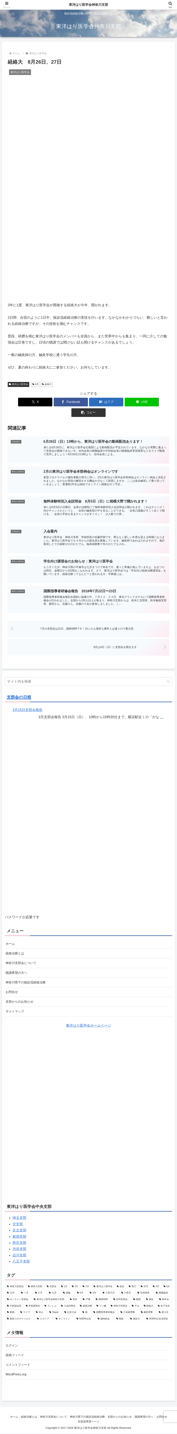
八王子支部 (21, 1260)
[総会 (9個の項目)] (120, 1285)
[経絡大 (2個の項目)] (148, 1304)
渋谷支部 (19, 1247)
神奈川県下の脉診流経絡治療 (28, 978)
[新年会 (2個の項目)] (164, 1298)
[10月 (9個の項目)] (144, 1285)
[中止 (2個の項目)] (135, 1304)
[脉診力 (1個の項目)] (136, 1317)
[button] (143, 402)
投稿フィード (16, 1354)
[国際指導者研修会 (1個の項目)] (105, 1310)
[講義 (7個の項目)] (67, 1291)
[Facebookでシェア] (61, 402)
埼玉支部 (19, 1216)
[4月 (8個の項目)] (156, 1285)
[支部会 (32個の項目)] (51, 1285)
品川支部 (19, 1253)
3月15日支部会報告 (28, 703)
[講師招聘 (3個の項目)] (102, 1298)
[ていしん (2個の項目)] (50, 1304)
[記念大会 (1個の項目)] (71, 1310)
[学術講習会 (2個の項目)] (33, 1304)
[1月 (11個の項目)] (64, 1285)
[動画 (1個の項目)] (11, 1310)
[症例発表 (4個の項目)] (144, 1291)
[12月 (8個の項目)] (12, 1291)
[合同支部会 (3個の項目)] (121, 1298)
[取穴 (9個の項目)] (132, 1285)
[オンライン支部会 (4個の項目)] (18, 1298)
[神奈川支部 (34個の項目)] (35, 1285)
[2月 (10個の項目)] (86, 1285)
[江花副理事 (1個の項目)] (128, 1310)
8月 (35, 384)
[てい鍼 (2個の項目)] (101, 1304)
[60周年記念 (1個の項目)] (85, 1317)
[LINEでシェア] (116, 402)
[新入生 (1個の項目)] (164, 1310)
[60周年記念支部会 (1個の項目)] (158, 1317)
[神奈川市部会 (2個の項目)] (119, 1304)
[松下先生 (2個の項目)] (164, 1304)
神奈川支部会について (23, 958)
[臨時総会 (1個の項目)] (105, 1317)
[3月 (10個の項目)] (75, 1285)
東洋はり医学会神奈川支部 (88, 5)
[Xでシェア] (34, 402)
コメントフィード (19, 1364)
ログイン (12, 1344)
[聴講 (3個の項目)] (137, 1298)
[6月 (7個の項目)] (81, 1291)
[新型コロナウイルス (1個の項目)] (19, 1317)
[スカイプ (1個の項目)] (44, 1317)
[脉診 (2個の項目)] (150, 1298)
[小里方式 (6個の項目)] (110, 1291)
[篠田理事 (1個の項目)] (147, 1310)
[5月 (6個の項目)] (94, 1291)
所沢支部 (19, 1241)
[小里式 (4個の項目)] (127, 1291)
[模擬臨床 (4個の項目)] (163, 1291)
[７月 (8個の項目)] (25, 1291)
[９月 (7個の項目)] (39, 1291)
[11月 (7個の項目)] (54, 1291)
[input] (88, 675)
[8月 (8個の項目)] (167, 1285)
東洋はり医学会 (18, 384)
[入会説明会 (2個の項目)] (68, 1304)
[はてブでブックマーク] (88, 402)
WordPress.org (17, 1375)
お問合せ (12, 989)
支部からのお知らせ (21, 999)
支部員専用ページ (88, 1422)
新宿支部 (19, 1235)
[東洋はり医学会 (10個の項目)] (103, 1285)
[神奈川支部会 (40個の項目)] (15, 1285)
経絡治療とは (16, 948)
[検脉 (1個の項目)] (121, 1317)
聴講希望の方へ (18, 968)
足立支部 (19, 1228)
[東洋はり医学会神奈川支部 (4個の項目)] (49, 1298)
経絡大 (47, 384)
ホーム (11, 937)
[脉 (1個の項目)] (86, 1310)
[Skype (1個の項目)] (55, 1310)
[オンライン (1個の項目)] (64, 1317)
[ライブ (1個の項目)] (25, 1310)
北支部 (18, 1222)
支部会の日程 (19, 690)
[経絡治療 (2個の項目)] (86, 1304)
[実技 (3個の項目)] (74, 1298)
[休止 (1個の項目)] (40, 1310)
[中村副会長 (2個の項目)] (14, 1304)
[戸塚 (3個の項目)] (87, 1298)
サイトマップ (16, 1009)
